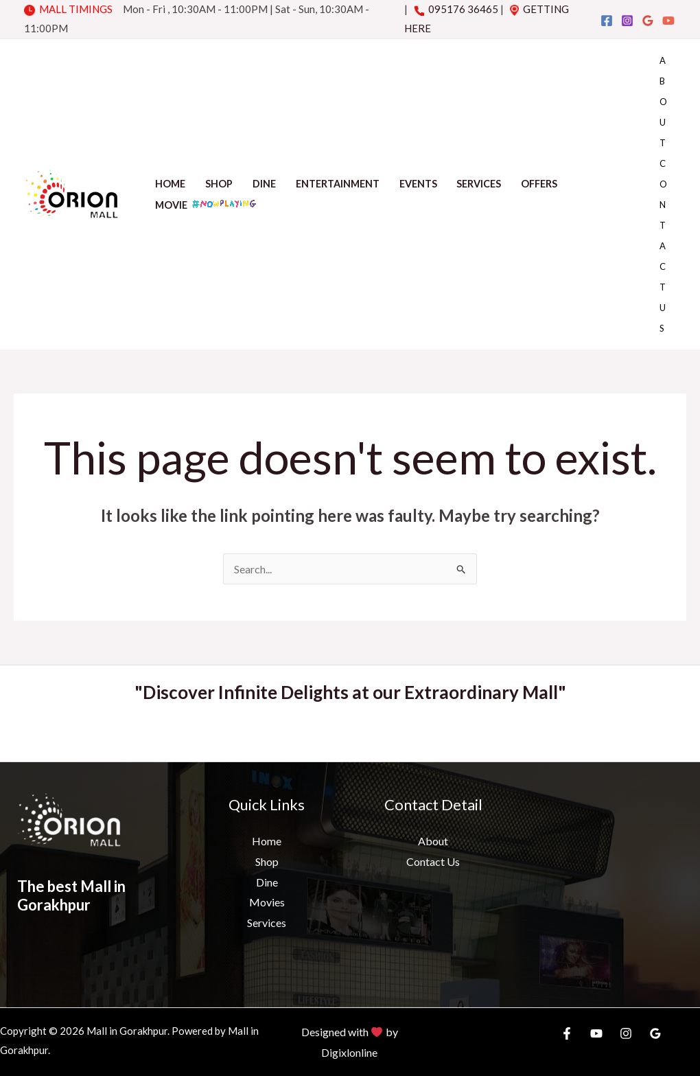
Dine (264, 184)
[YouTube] (668, 20)
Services (478, 184)
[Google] (647, 20)
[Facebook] (606, 20)
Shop (219, 184)
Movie (206, 203)
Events (418, 184)
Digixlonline (349, 1052)
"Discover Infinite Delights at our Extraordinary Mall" (350, 692)
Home (170, 184)
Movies (267, 901)
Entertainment (338, 184)
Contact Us (663, 246)
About (663, 101)
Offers (539, 184)
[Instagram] (627, 20)
